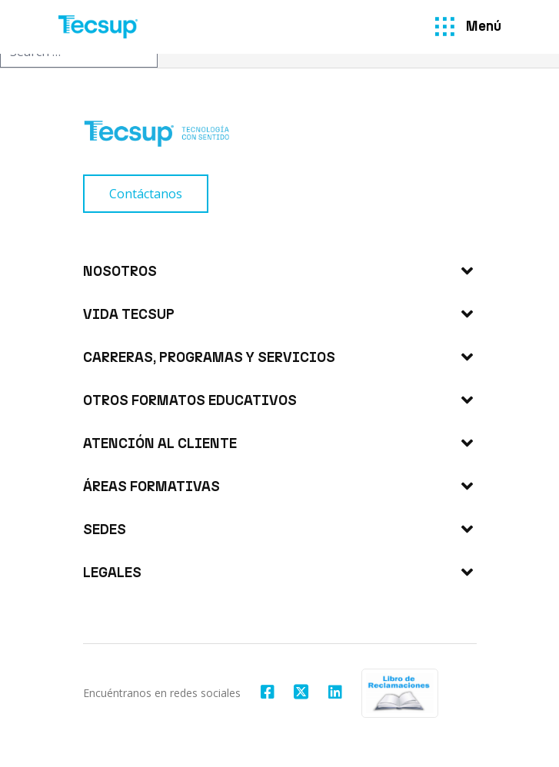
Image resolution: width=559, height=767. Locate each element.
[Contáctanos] (145, 193)
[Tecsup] (98, 26)
